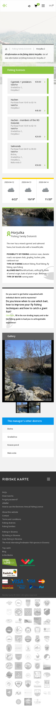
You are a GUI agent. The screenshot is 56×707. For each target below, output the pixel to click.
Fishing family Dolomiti (21, 49)
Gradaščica (12, 437)
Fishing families (8, 526)
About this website (10, 512)
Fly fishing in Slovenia (11, 535)
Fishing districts (8, 523)
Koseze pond (13, 445)
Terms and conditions (11, 519)
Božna (10, 429)
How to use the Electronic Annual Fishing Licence (22, 506)
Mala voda (11, 453)
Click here (10, 315)
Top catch (6, 548)
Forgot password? (10, 499)
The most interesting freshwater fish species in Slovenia (25, 542)
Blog (4, 551)
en (51, 5)
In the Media (7, 555)
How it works (7, 496)
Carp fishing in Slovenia (12, 539)
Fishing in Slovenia (10, 532)
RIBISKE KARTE (15, 479)
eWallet (5, 503)
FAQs (4, 492)
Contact (5, 515)
